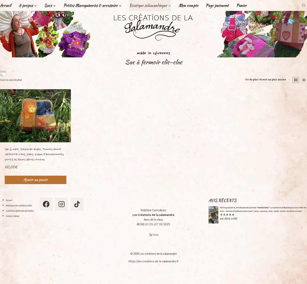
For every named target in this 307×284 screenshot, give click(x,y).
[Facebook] (56, 208)
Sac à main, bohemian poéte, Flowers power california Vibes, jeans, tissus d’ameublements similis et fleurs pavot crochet (34, 157)
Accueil (5, 5)
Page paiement (217, 5)
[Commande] (267, 82)
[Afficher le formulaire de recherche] (303, 5)
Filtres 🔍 (3, 73)
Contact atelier (15, 223)
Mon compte (188, 5)
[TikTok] (56, 226)
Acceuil (10, 202)
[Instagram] (75, 208)
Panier (241, 5)
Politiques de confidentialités (24, 208)
